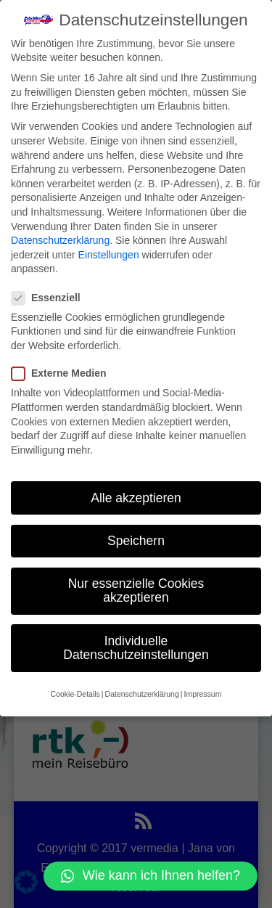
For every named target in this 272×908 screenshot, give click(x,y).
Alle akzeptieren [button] (136, 496)
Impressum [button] (202, 692)
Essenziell (52, 296)
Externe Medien (64, 373)
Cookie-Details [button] (75, 692)
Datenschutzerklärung (60, 239)
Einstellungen (108, 253)
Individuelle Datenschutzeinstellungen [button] (135, 646)
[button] (150, 876)
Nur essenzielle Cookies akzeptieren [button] (136, 589)
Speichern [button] (136, 539)
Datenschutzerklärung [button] (142, 692)
